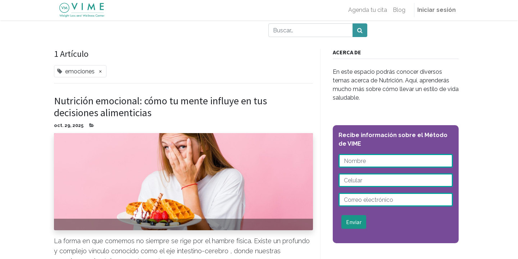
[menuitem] (367, 10)
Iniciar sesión (436, 9)
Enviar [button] (354, 222)
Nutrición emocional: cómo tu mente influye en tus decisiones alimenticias (160, 107)
